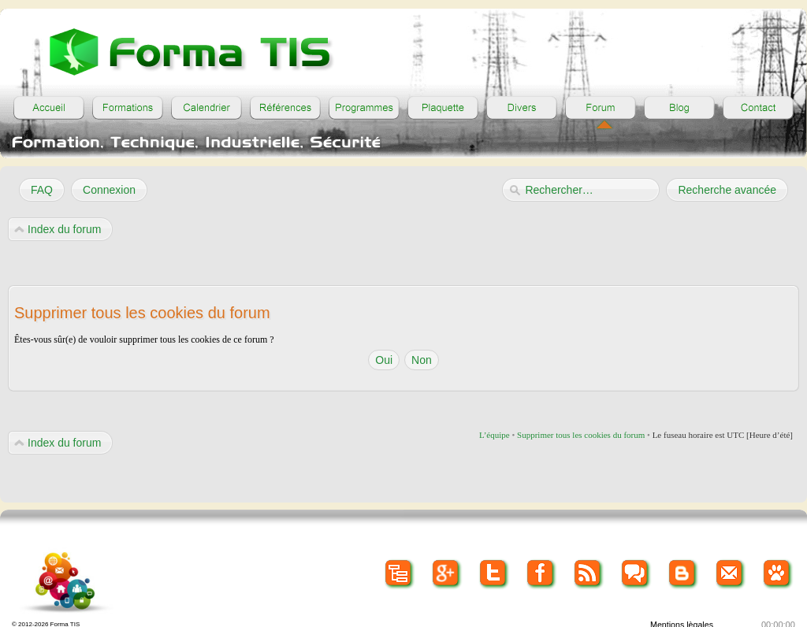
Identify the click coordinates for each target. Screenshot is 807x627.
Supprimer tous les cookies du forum (581, 435)
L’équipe (494, 435)
